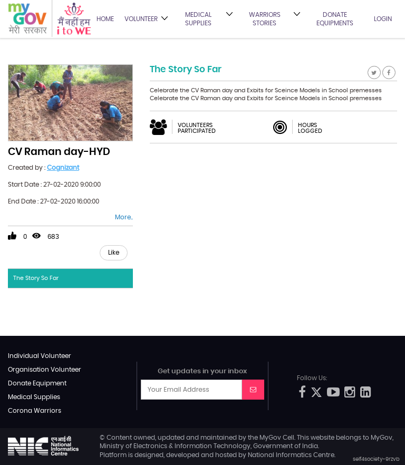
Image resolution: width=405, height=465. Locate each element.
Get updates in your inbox (202, 371)
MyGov (270, 437)
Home (105, 19)
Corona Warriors (34, 411)
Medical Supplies (198, 19)
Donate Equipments (334, 19)
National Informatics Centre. (291, 455)
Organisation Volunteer (44, 369)
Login (383, 19)
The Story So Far (36, 278)
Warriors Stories (265, 19)
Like (113, 252)
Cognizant (63, 167)
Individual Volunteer (39, 356)
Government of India (285, 446)
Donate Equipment (37, 383)
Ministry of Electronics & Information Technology (175, 446)
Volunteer (141, 19)
